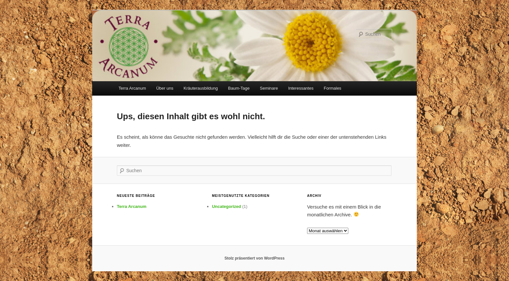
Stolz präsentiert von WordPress (254, 258)
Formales (332, 88)
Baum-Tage (239, 88)
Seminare (269, 88)
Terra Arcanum (132, 88)
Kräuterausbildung (200, 88)
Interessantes (301, 88)
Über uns (164, 88)
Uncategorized (226, 206)
